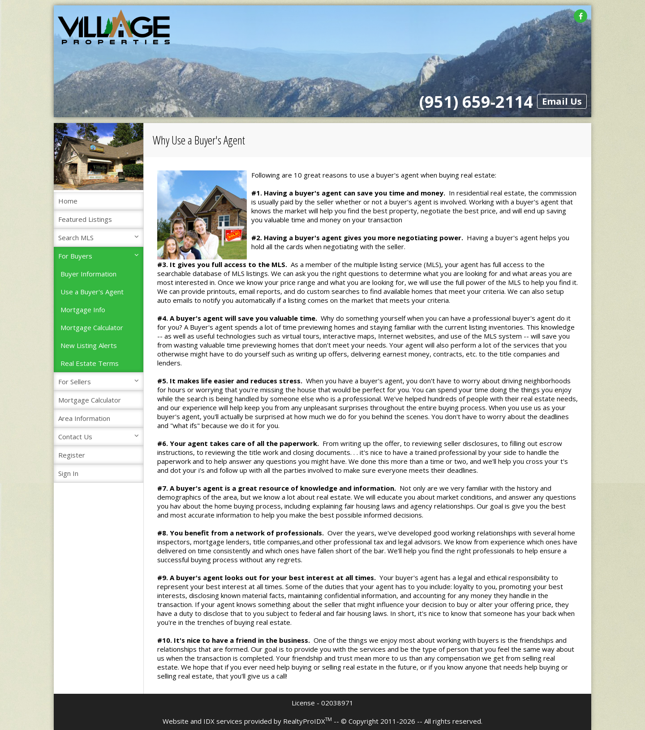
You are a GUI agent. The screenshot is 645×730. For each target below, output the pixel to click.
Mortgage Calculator (91, 327)
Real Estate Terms (89, 363)
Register (71, 454)
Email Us (562, 101)
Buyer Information (88, 273)
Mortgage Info (82, 309)
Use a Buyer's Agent (92, 291)
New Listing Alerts (88, 345)
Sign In (68, 473)
